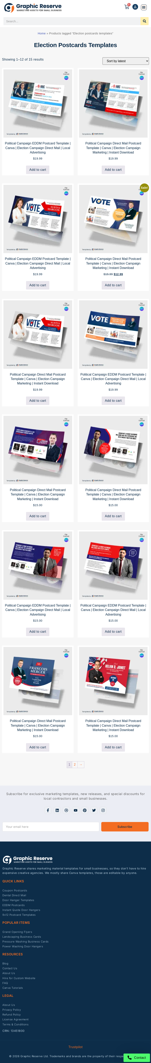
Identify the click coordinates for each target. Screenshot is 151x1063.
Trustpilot (75, 1047)
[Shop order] (125, 61)
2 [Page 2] (75, 764)
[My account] (135, 7)
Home (42, 33)
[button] (144, 7)
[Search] (144, 21)
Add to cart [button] (37, 169)
